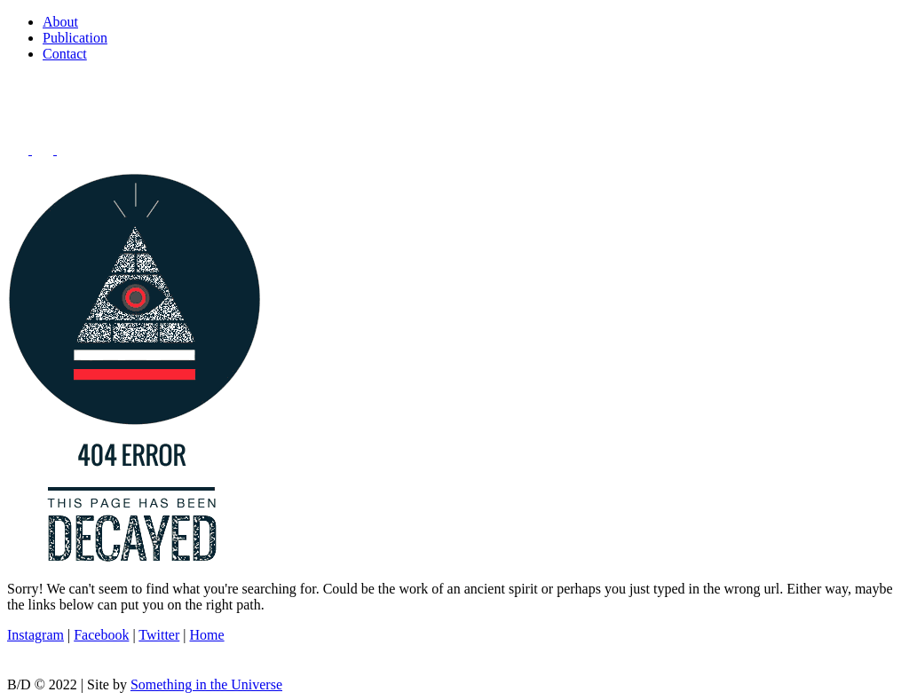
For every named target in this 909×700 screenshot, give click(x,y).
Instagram (35, 634)
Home (207, 634)
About (60, 21)
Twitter (158, 634)
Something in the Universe (206, 684)
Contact (65, 53)
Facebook (101, 634)
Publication (75, 37)
